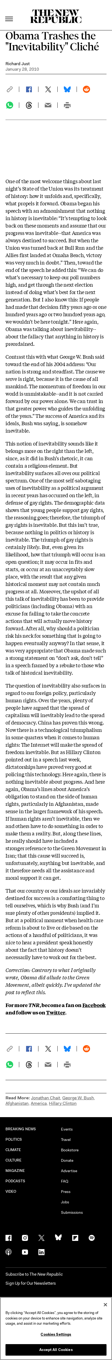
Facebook (94, 1004)
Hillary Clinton (63, 1103)
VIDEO (10, 1191)
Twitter (55, 1012)
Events (67, 1129)
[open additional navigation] (9, 12)
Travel (66, 1139)
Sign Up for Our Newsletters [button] (30, 1283)
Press (66, 1191)
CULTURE (13, 1160)
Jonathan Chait (45, 1098)
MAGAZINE (15, 1170)
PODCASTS (15, 1181)
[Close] (105, 1305)
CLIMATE (13, 1150)
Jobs (65, 1202)
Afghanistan (17, 1103)
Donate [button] (67, 1160)
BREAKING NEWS (20, 1129)
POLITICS (13, 1139)
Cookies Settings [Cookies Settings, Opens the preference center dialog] (56, 1334)
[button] (12, 89)
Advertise (69, 1170)
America (39, 1103)
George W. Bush (78, 1098)
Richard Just (17, 64)
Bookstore (70, 1150)
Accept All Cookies (55, 1349)
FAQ (64, 1181)
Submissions (72, 1212)
